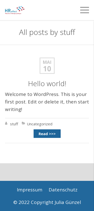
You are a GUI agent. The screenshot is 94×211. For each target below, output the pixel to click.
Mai (47, 62)
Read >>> (47, 133)
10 (47, 68)
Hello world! (47, 83)
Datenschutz (63, 189)
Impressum (29, 189)
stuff (67, 32)
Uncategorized (39, 123)
